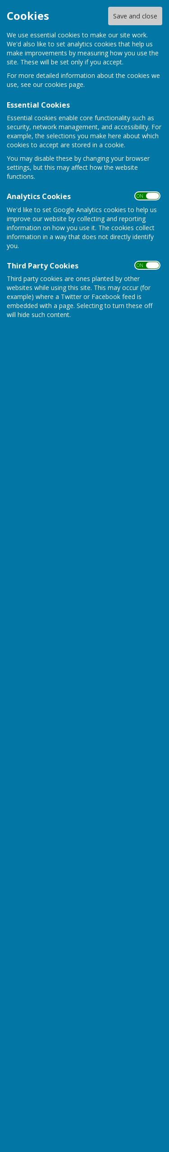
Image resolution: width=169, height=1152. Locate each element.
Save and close (135, 16)
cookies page (64, 84)
